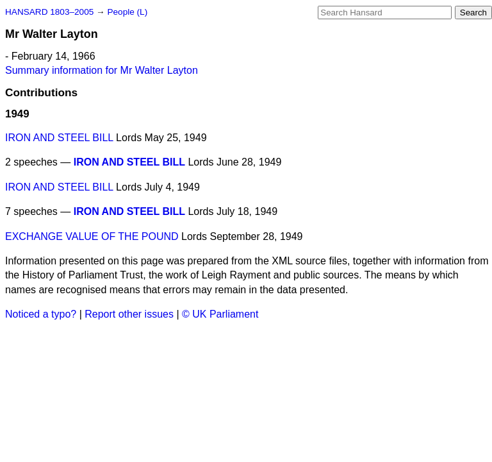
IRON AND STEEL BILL (59, 137)
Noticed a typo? (40, 314)
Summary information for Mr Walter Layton (101, 70)
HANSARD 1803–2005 (49, 12)
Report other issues (129, 314)
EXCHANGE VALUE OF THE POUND (92, 236)
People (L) (127, 12)
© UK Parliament (220, 314)
